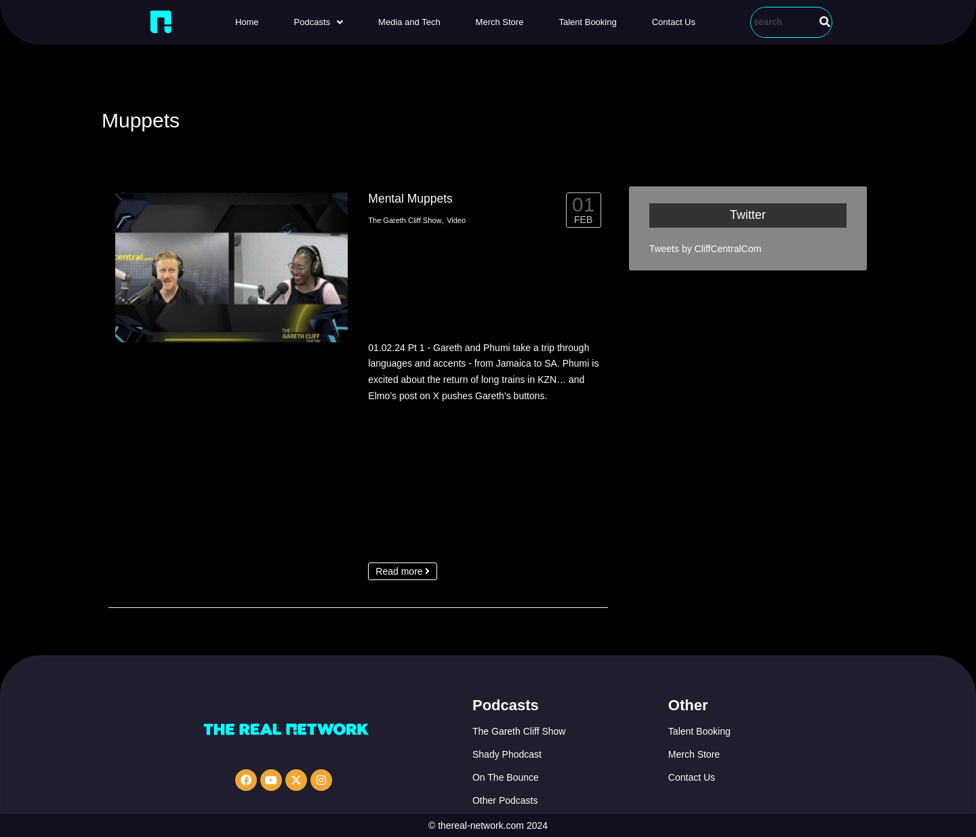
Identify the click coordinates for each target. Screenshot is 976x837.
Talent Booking (587, 22)
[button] (319, 22)
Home (247, 22)
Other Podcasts (505, 800)
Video (456, 220)
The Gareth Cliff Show (404, 220)
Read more (402, 571)
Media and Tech (409, 22)
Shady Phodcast (507, 754)
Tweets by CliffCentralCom (705, 248)
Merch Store (500, 22)
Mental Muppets (410, 198)
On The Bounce (505, 777)
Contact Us (673, 22)
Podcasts (318, 22)
